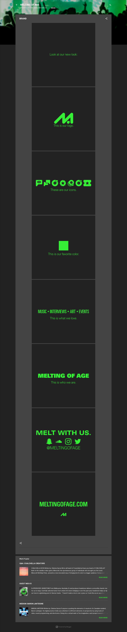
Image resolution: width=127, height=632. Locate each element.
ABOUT (71, 8)
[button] (106, 19)
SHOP (99, 8)
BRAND (90, 8)
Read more (103, 578)
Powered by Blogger (63, 627)
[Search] (110, 5)
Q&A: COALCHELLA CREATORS (32, 564)
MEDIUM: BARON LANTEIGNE (31, 604)
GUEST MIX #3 (25, 584)
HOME (53, 8)
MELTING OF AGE (29, 4)
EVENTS (62, 8)
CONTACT (81, 8)
